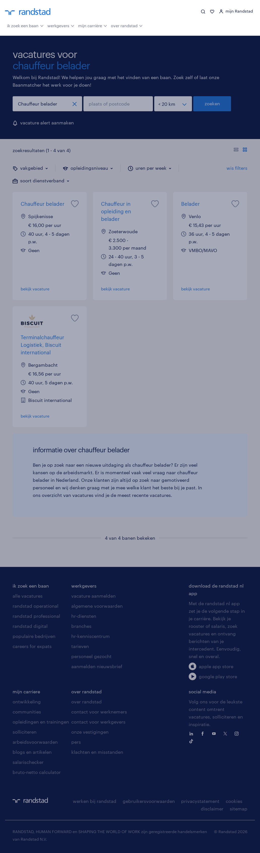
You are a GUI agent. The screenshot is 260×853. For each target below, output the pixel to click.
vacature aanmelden (93, 596)
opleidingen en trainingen (41, 722)
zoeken (212, 103)
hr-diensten (83, 616)
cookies (234, 801)
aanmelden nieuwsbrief (96, 666)
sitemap (238, 808)
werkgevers (60, 25)
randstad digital (30, 626)
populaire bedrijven (34, 636)
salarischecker (28, 762)
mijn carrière (92, 25)
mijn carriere (26, 691)
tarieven (80, 646)
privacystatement (200, 801)
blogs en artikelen (32, 752)
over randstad (127, 25)
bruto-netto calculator (37, 772)
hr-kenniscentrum (90, 636)
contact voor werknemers (99, 711)
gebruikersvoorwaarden (149, 801)
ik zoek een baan (25, 25)
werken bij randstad (94, 801)
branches (81, 626)
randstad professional (36, 616)
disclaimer (212, 808)
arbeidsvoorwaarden (35, 742)
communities (27, 711)
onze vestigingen (90, 732)
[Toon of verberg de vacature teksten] (240, 150)
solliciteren (25, 732)
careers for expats (32, 646)
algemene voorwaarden (97, 606)
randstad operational (35, 606)
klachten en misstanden (97, 752)
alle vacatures (28, 596)
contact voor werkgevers (98, 722)
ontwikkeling (27, 701)
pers (76, 742)
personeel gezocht (91, 656)
